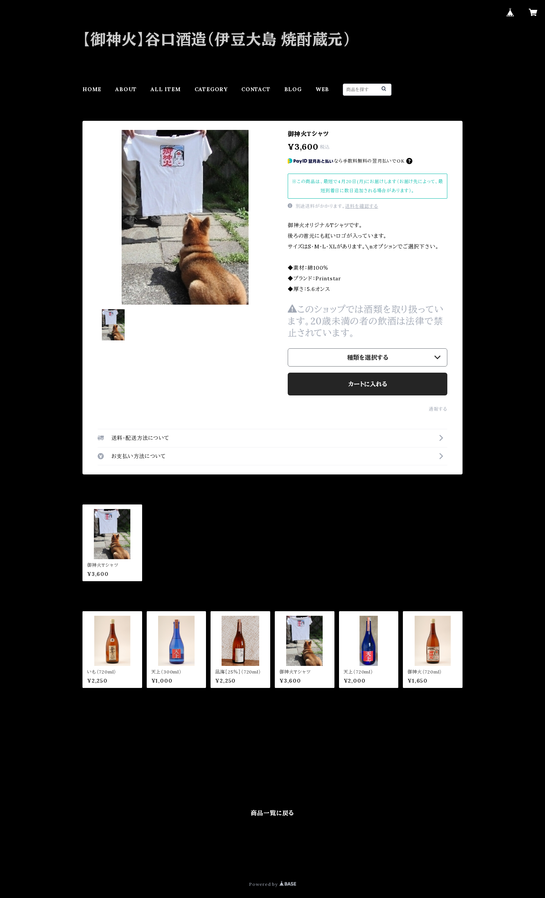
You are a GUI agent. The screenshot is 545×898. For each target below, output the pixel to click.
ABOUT (126, 89)
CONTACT (256, 89)
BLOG (293, 89)
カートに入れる (367, 384)
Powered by (272, 884)
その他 (90, 776)
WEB (322, 89)
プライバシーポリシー (110, 857)
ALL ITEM (166, 89)
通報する (438, 409)
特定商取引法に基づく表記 (172, 857)
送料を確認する (361, 206)
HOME (91, 89)
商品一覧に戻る (273, 813)
